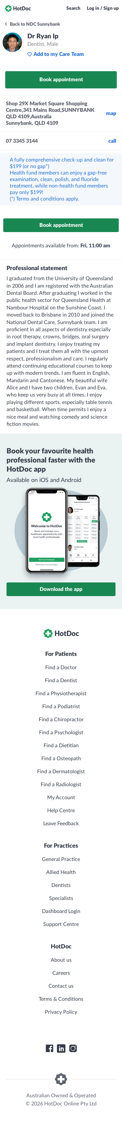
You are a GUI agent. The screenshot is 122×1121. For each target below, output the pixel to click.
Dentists (61, 885)
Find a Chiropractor (61, 719)
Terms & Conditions (61, 999)
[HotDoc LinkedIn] (61, 1048)
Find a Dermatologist (61, 771)
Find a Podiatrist (61, 706)
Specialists (61, 898)
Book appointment (61, 79)
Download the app (61, 589)
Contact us (61, 986)
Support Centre (61, 924)
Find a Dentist (61, 680)
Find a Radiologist (61, 784)
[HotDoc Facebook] (49, 1048)
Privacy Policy (61, 1012)
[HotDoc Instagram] (73, 1048)
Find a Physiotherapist (61, 693)
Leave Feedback (61, 823)
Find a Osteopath (61, 758)
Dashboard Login (61, 911)
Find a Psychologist (61, 732)
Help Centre (61, 810)
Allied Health (61, 872)
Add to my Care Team (55, 54)
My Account (61, 797)
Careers (61, 973)
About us (61, 960)
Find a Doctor (61, 667)
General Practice (61, 859)
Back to (32, 24)
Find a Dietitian (61, 745)
